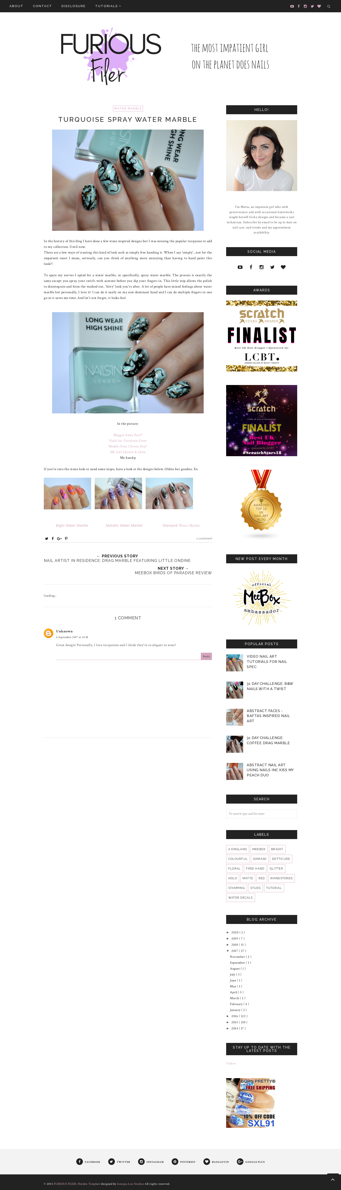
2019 (235, 938)
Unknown (64, 631)
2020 (235, 932)
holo (232, 878)
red (262, 878)
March (235, 998)
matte (247, 878)
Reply (206, 656)
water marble (128, 108)
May (233, 986)
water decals (240, 897)
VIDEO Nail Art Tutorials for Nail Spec (267, 661)
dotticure (281, 859)
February (236, 1004)
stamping (236, 888)
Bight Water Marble (73, 525)
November (238, 957)
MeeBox (259, 849)
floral (234, 868)
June (233, 980)
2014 (235, 1028)
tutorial (274, 888)
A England (237, 849)
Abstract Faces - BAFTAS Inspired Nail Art (268, 716)
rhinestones (281, 878)
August (235, 969)
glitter (276, 868)
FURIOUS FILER (65, 1184)
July (233, 974)
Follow (231, 1063)
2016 (235, 1016)
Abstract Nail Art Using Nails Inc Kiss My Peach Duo (270, 770)
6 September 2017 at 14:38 (72, 637)
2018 (235, 945)
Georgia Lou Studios (130, 1184)
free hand (255, 868)
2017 (235, 951)
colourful (238, 859)
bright (277, 849)
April (234, 992)
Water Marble (179, 525)
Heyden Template (89, 1184)
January (235, 1010)
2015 (235, 1022)
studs (255, 888)
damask (260, 859)
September (238, 963)
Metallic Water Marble (124, 525)
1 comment (204, 538)
